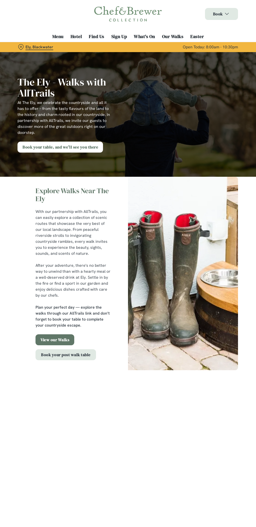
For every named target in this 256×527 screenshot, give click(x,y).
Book (221, 14)
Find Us (96, 37)
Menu (58, 37)
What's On (144, 37)
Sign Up (119, 37)
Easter (197, 37)
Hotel (76, 37)
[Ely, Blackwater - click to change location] (35, 47)
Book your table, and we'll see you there (60, 147)
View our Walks (54, 340)
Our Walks (173, 37)
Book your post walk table (65, 354)
